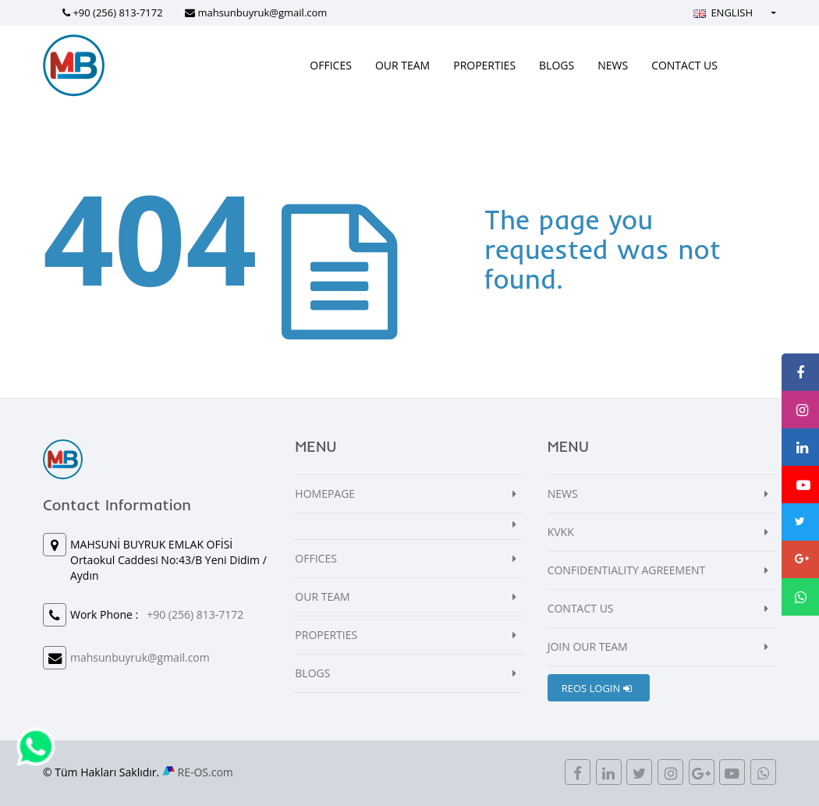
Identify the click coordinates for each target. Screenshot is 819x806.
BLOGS (556, 65)
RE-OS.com (205, 772)
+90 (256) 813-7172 (117, 12)
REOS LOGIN (597, 688)
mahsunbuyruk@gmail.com (262, 12)
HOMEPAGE (325, 493)
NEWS (612, 65)
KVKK (561, 531)
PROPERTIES (484, 65)
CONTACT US (684, 65)
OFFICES (331, 65)
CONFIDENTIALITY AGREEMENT (627, 570)
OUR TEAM (402, 65)
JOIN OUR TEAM (588, 646)
